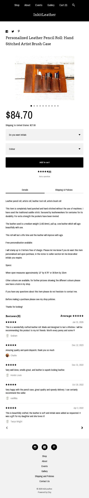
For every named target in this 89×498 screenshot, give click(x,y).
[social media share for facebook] (7, 31)
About (27, 5)
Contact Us (44, 481)
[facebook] (45, 447)
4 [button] (40, 106)
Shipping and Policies (44, 476)
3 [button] (37, 106)
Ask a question (44, 176)
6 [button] (46, 106)
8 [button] (52, 106)
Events (38, 5)
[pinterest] (54, 447)
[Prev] (7, 428)
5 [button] (43, 106)
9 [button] (55, 106)
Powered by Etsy (44, 492)
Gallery (50, 5)
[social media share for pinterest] (19, 31)
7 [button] (49, 106)
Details (25, 189)
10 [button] (58, 106)
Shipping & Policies (64, 189)
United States (22, 125)
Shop (16, 5)
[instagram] (35, 447)
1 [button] (31, 106)
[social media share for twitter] (13, 31)
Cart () (63, 5)
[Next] (82, 428)
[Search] (73, 5)
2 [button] (34, 106)
